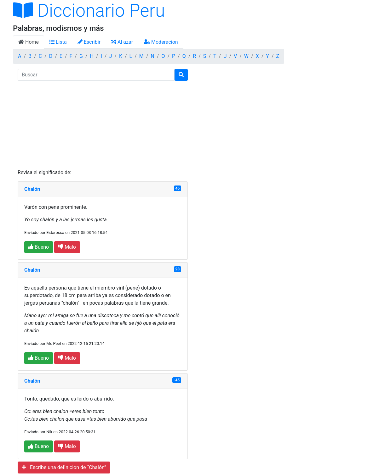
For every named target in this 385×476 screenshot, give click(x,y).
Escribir (89, 42)
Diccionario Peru (89, 10)
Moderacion (161, 42)
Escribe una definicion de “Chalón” (64, 467)
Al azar (122, 42)
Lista (58, 42)
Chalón (32, 189)
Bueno (38, 247)
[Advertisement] (103, 125)
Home (28, 42)
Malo (67, 247)
